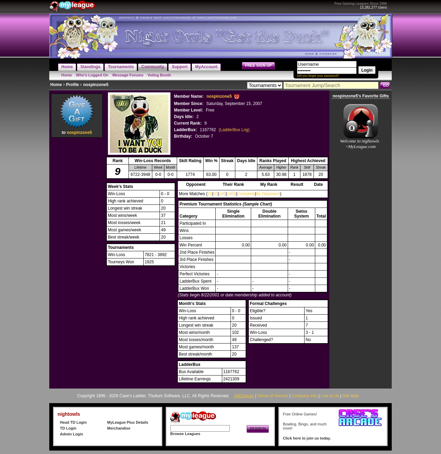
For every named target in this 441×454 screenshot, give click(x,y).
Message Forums (127, 75)
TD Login (68, 428)
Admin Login (71, 434)
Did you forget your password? (318, 75)
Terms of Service (272, 395)
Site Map (350, 395)
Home (66, 75)
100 (222, 193)
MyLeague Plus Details (127, 422)
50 (215, 193)
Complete (246, 193)
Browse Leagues (185, 434)
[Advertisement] (76, 242)
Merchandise (118, 428)
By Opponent (268, 193)
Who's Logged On (92, 75)
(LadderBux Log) (234, 129)
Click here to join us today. (307, 438)
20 (209, 193)
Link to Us (330, 395)
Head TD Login (73, 422)
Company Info (304, 395)
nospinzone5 (79, 132)
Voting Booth (159, 75)
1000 (231, 193)
